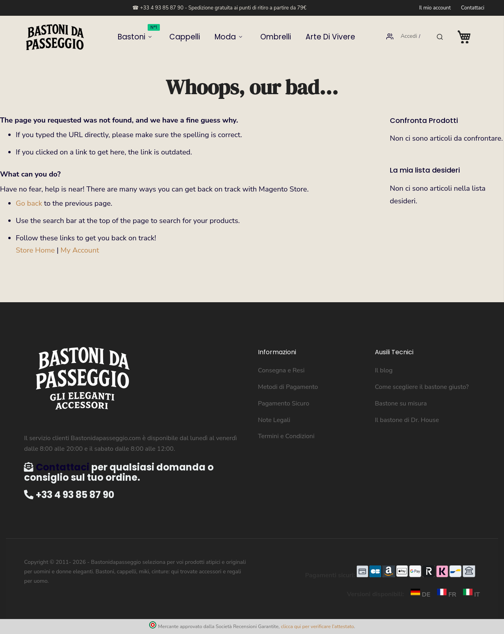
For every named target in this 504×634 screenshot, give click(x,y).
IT (469, 594)
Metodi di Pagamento (288, 387)
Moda (226, 37)
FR (445, 594)
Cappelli (195, 37)
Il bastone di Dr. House (407, 420)
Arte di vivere (310, 37)
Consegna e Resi (281, 370)
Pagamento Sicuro (283, 403)
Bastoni (159, 34)
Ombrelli (268, 37)
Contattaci (472, 7)
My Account (80, 250)
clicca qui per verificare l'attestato (317, 626)
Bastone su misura (401, 403)
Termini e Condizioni (286, 436)
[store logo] (55, 37)
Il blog (384, 370)
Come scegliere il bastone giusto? (422, 387)
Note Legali (274, 420)
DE (419, 594)
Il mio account (434, 7)
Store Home (35, 250)
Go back (29, 203)
